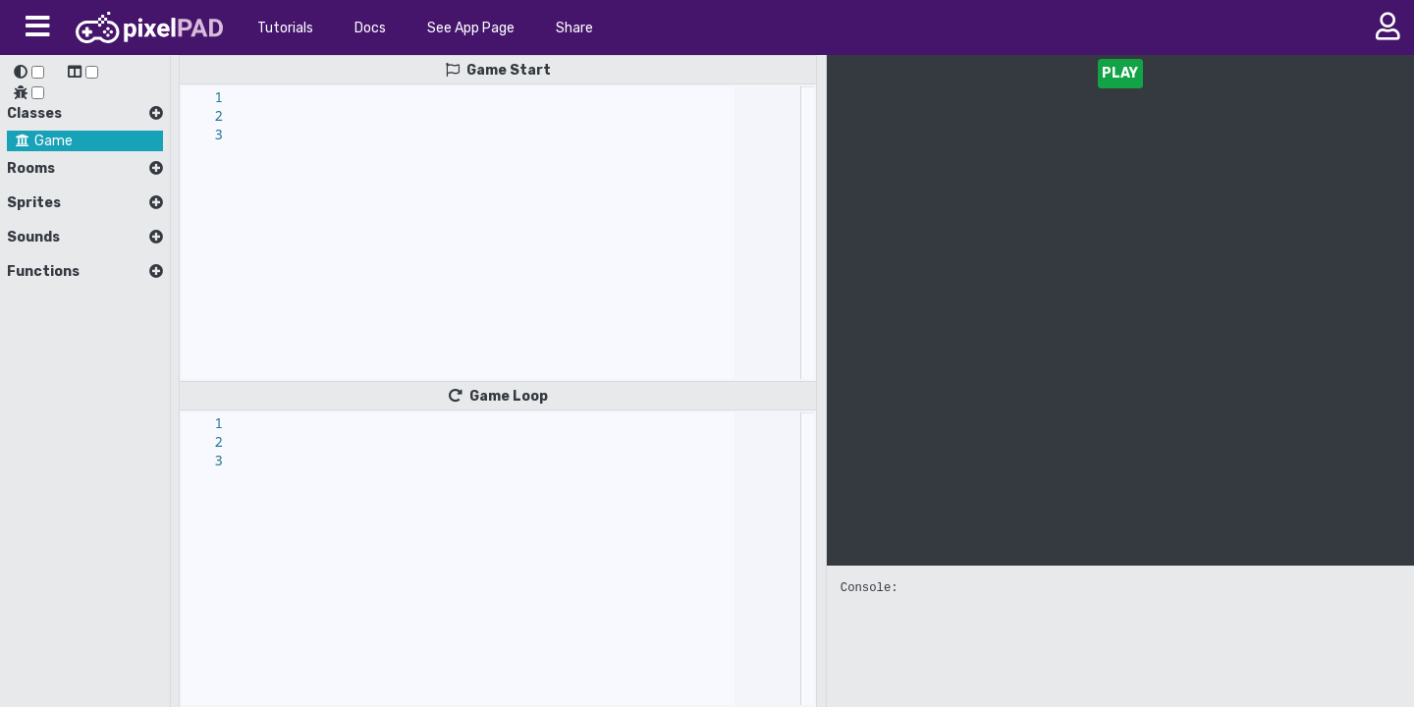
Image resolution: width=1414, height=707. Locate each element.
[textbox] (248, 86)
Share (574, 28)
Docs (370, 28)
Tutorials (285, 28)
